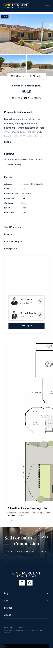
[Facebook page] (23, 583)
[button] (8, 234)
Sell (6, 600)
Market (8, 607)
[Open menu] (47, 6)
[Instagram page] (30, 583)
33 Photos (17, 76)
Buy (6, 593)
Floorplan (36, 76)
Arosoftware (8, 633)
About (7, 614)
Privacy (12, 627)
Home (6, 627)
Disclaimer (19, 627)
